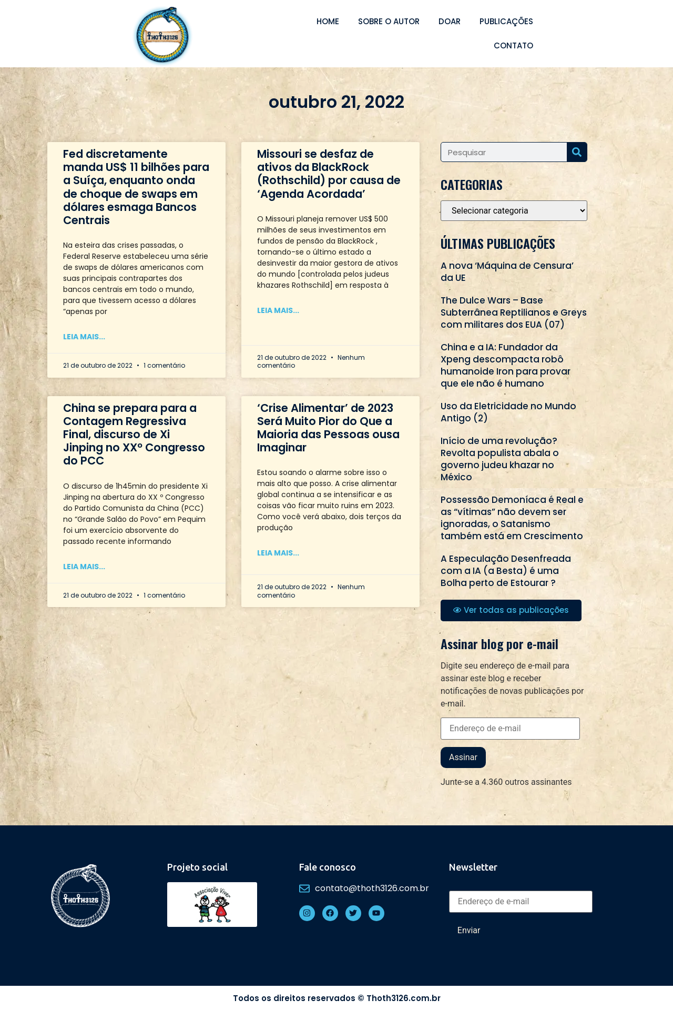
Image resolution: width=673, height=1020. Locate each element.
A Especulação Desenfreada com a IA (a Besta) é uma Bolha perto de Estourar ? (506, 570)
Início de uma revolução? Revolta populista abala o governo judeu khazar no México (500, 459)
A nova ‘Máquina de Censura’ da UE (507, 271)
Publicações (506, 21)
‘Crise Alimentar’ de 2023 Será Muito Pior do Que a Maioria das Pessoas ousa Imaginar (328, 428)
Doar (450, 21)
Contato (513, 45)
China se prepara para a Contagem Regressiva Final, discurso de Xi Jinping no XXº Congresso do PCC (134, 434)
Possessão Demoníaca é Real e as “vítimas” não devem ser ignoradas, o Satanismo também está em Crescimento (512, 517)
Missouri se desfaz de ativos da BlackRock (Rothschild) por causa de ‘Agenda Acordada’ (329, 173)
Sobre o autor (389, 21)
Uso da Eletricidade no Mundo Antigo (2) (508, 412)
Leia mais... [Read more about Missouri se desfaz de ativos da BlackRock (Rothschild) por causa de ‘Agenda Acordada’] (278, 310)
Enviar (469, 930)
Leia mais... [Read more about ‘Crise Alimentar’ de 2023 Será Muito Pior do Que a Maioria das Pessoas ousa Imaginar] (278, 553)
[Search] (577, 152)
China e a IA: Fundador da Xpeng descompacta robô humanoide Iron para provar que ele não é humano (505, 365)
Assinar (463, 757)
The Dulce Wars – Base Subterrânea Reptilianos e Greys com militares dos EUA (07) (514, 312)
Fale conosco (327, 867)
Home (328, 21)
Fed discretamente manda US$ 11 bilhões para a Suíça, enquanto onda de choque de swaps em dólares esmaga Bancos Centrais (136, 187)
